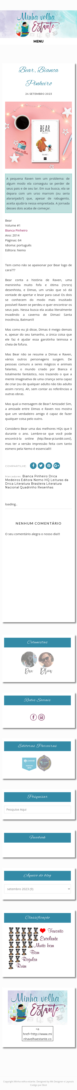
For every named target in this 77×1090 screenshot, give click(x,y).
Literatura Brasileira (29, 484)
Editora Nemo (32, 480)
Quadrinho (28, 487)
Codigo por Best (38, 1084)
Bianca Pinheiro (16, 230)
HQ (47, 480)
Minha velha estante (24, 1081)
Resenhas (45, 487)
